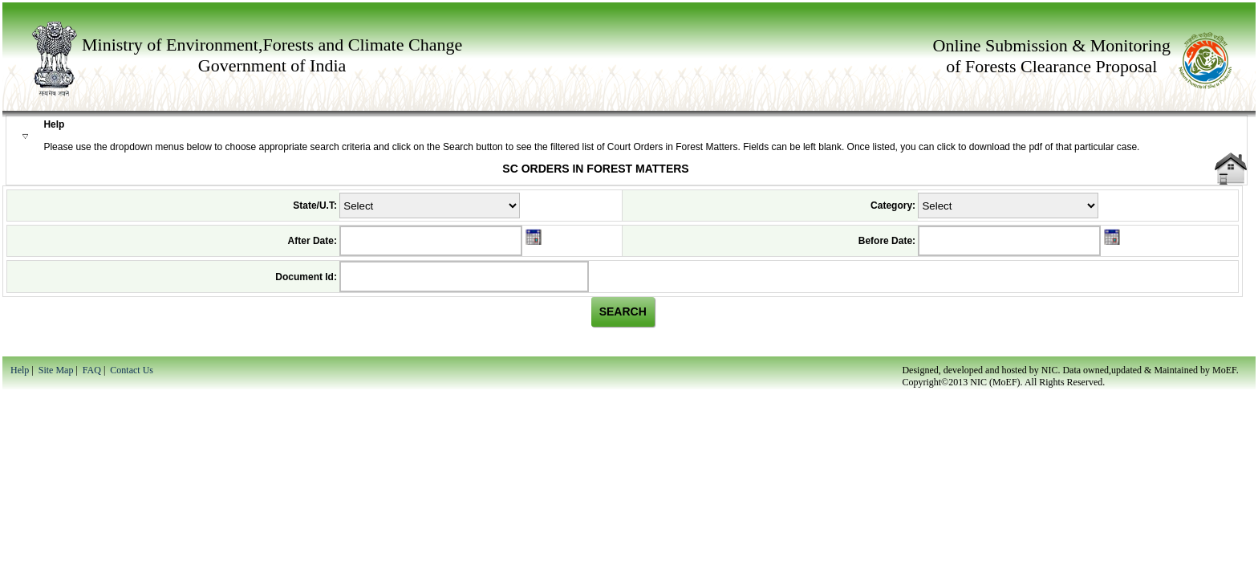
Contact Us (131, 370)
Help (19, 370)
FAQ (92, 370)
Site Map (56, 370)
